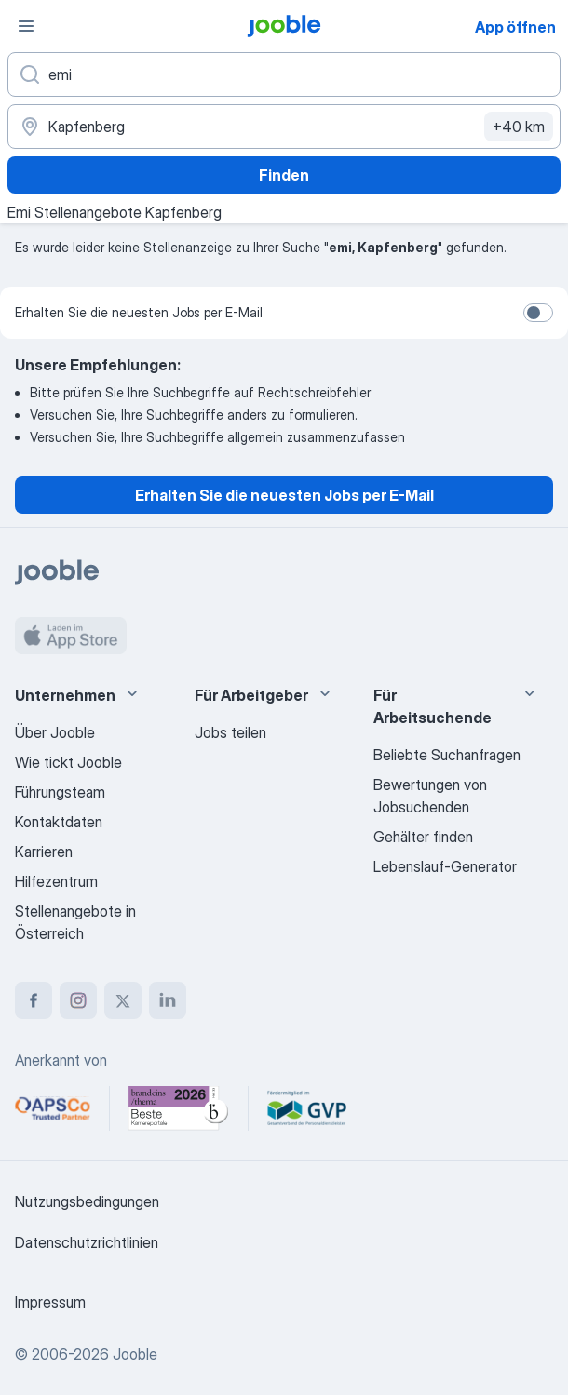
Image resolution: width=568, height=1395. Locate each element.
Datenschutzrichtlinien (86, 1242)
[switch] (538, 312)
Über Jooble (55, 732)
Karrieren (44, 851)
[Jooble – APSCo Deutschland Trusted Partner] (52, 1108)
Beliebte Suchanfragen (447, 754)
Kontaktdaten (58, 821)
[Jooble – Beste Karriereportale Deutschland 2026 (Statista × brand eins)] (178, 1108)
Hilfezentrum (56, 881)
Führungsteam (60, 792)
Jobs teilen (230, 732)
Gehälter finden (423, 836)
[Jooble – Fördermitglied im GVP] (306, 1108)
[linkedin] (167, 1000)
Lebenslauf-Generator (445, 866)
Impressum (50, 1302)
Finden (284, 175)
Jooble (135, 1354)
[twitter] (123, 1000)
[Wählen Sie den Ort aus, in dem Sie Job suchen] (284, 126)
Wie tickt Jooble (68, 762)
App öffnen (515, 27)
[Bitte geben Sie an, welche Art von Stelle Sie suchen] (284, 74)
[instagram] (78, 1000)
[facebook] (33, 1000)
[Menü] (26, 26)
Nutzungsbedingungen (87, 1201)
